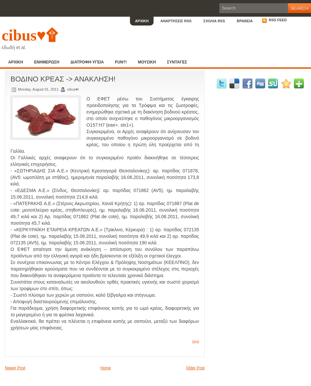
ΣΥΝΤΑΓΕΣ (177, 62)
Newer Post (15, 368)
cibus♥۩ (30, 35)
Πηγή (195, 341)
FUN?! (121, 62)
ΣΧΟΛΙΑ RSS (214, 21)
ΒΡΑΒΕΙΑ (245, 21)
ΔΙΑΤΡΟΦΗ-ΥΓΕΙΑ (87, 62)
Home (106, 368)
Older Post (195, 368)
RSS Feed (274, 20)
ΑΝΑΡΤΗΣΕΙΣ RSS (176, 21)
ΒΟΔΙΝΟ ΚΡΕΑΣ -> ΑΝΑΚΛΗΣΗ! (63, 79)
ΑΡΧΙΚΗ (142, 21)
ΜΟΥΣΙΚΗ (147, 62)
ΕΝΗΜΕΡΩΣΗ (46, 62)
